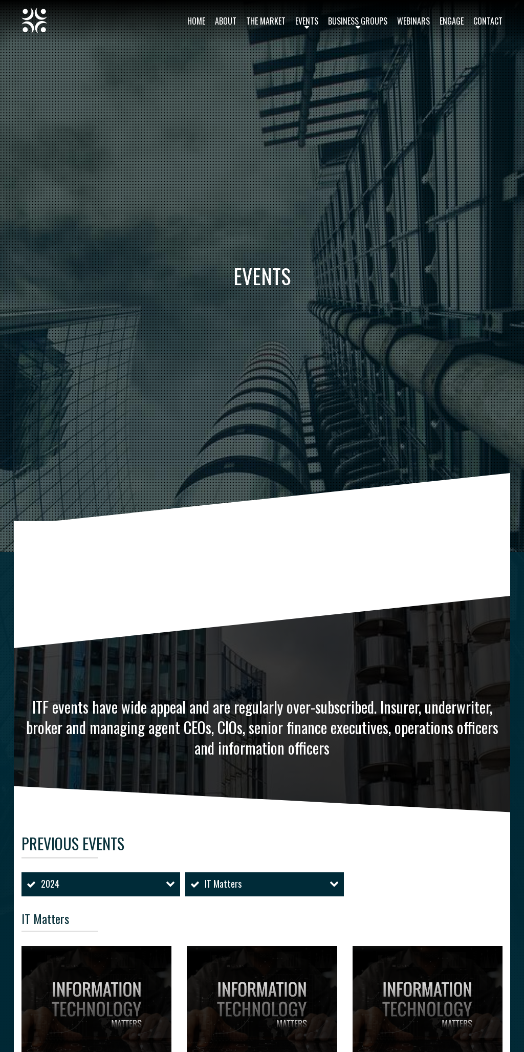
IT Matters (223, 883)
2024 (50, 883)
